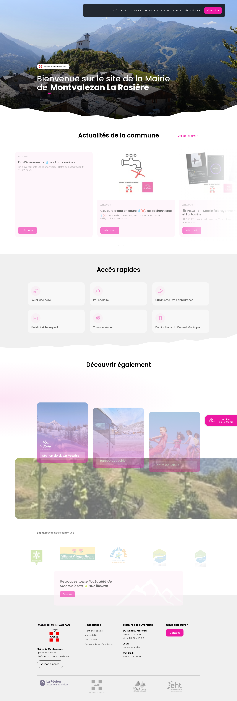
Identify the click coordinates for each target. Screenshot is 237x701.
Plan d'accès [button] (51, 664)
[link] (119, 11)
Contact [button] (175, 632)
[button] (213, 10)
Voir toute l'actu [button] (187, 135)
